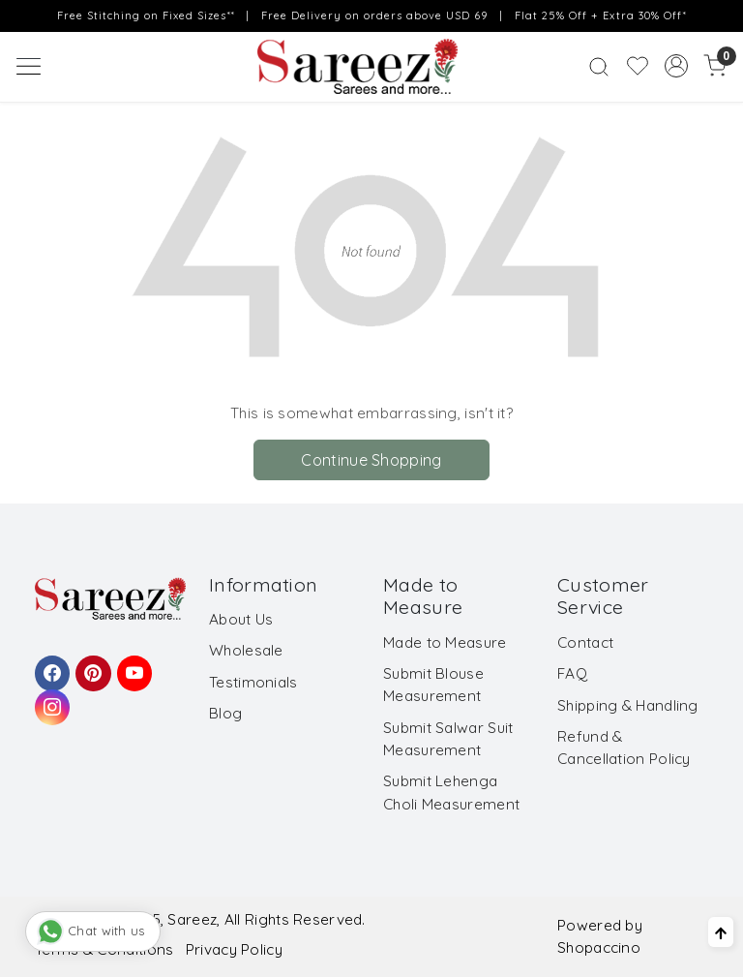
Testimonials (253, 682)
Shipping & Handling (627, 705)
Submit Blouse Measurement (433, 684)
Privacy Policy (234, 949)
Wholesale (246, 650)
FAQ (572, 673)
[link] (599, 66)
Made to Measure (445, 642)
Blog (225, 713)
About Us (241, 619)
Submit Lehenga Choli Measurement (451, 792)
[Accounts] (676, 65)
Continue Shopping (371, 460)
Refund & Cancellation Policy (624, 747)
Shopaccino (598, 947)
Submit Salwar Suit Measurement (448, 738)
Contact (585, 642)
